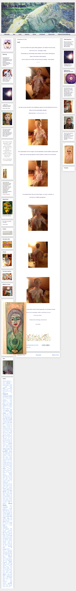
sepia (3, 544)
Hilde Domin (5, 470)
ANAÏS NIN (8, 390)
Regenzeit (10, 530)
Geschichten (10, 455)
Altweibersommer (5, 389)
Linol (6, 487)
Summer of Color (5, 558)
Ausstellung (10, 397)
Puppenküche (5, 527)
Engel (3, 437)
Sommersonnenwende (6, 548)
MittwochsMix (5, 502)
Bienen (4, 403)
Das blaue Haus (6, 421)
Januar (11, 475)
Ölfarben (8, 514)
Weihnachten (9, 576)
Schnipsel (42, 34)
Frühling (4, 449)
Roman (8, 532)
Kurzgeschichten (5, 483)
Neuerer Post (21, 355)
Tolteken (7, 566)
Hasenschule (5, 466)
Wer (14, 34)
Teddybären (5, 562)
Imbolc (4, 473)
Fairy (11, 439)
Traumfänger (8, 568)
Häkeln (11, 458)
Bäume (11, 399)
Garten (6, 450)
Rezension (4, 531)
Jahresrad (10, 474)
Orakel (8, 515)
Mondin (10, 506)
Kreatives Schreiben (6, 481)
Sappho (11, 536)
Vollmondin (4, 573)
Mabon (11, 489)
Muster (10, 508)
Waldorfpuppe (9, 574)
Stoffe (6, 554)
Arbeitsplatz (5, 395)
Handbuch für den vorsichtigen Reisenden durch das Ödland (7, 462)
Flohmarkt (10, 442)
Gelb (3, 452)
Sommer (4, 546)
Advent (4, 388)
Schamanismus (9, 537)
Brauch (11, 407)
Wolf (11, 581)
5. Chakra (10, 384)
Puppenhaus (5, 526)
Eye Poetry (10, 438)
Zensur (4, 585)
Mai (8, 490)
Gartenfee (10, 450)
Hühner (7, 471)
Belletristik (4, 401)
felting (9, 441)
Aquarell (5, 394)
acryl (11, 387)
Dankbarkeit (10, 420)
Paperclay (4, 518)
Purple (11, 528)
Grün (6, 458)
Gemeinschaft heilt (8, 452)
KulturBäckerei (5, 482)
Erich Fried (7, 437)
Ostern (11, 515)
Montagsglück (5, 507)
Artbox (4, 397)
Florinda (4, 443)
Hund (11, 471)
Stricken (4, 557)
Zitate (7, 585)
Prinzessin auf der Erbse (7, 524)
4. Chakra (6, 384)
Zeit (11, 584)
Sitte (3, 545)
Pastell (8, 518)
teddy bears (5, 561)
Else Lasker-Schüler (8, 436)
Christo (8, 415)
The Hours (8, 563)
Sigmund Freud (7, 544)
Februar (4, 441)
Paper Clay (9, 517)
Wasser (4, 575)
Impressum (51, 34)
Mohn (11, 505)
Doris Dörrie (5, 433)
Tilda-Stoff (4, 565)
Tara (7, 560)
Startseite (7, 34)
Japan (4, 476)
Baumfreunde (5, 400)
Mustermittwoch (6, 509)
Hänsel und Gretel (9, 464)
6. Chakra (10, 385)
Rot (9, 535)
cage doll (8, 411)
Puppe (4, 525)
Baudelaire (4, 399)
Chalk (8, 413)
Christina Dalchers (8, 414)
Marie (8, 491)
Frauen (10, 446)
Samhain (4, 536)
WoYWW (10, 583)
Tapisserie (4, 560)
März (11, 492)
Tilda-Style (10, 565)
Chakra (10, 412)
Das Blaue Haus (13, 6)
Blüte (3, 407)
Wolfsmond (4, 582)
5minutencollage (5, 385)
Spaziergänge (5, 551)
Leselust (10, 485)
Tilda (11, 564)
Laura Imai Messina (9, 484)
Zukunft (4, 586)
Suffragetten (10, 557)
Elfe (11, 435)
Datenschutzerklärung (64, 34)
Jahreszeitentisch (6, 475)
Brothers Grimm (6, 409)
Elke (3, 436)
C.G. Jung (4, 411)
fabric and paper (7, 439)
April (11, 392)
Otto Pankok (5, 516)
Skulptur (10, 545)
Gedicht (10, 451)
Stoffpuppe (10, 555)
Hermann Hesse (6, 469)
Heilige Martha (9, 467)
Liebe (7, 486)
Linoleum (10, 487)
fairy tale (4, 440)
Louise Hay (10, 488)
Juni (6, 476)
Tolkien (4, 566)
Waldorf (4, 574)
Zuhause (10, 585)
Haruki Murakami (6, 465)
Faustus (11, 440)
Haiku (8, 458)
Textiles (4, 563)
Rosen (4, 534)
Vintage (7, 571)
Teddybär (10, 561)
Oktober (4, 514)
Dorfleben (10, 432)
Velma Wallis (6, 569)
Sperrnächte (10, 551)
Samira (7, 536)
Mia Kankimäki (9, 498)
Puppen (11, 525)
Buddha (11, 410)
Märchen (4, 491)
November (10, 512)
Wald (11, 573)
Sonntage (4, 549)
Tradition (8, 567)
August (6, 397)
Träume (4, 568)
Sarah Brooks (5, 537)
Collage (10, 419)
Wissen (11, 580)
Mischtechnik (9, 501)
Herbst (4, 468)
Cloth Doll (5, 419)
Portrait (10, 523)
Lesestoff (4, 486)
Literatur (4, 488)
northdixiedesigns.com (41, 113)
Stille (11, 553)
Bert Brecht (9, 401)
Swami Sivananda (6, 194)
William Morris (9, 579)
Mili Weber (5, 501)
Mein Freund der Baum (6, 497)
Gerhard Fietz (9, 453)
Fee (6, 441)
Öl (5, 514)
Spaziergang (10, 550)
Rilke (4, 532)
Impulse (27, 34)
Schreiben (4, 540)
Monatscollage (5, 506)
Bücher (7, 410)
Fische (6, 442)
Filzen (4, 442)
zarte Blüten (8, 584)
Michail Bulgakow (6, 499)
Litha (7, 488)
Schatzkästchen (5, 538)
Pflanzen (4, 521)
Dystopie (8, 434)
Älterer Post (55, 355)
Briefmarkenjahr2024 (6, 408)
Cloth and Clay (8, 417)
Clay (7, 416)
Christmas (4, 415)
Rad (3, 529)
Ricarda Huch (9, 531)
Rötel (11, 535)
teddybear (10, 562)
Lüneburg (4, 489)
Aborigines (10, 386)
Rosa (11, 532)
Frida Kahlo (10, 448)
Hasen (11, 465)
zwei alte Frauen (8, 586)
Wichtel (4, 579)
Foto (11, 444)
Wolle (11, 582)
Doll (29, 347)
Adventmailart (9, 388)
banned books (9, 398)
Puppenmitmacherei (6, 528)
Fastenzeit (7, 440)
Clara (11, 415)
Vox (8, 573)
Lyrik (20, 34)
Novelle (7, 512)
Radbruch (7, 529)
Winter (4, 580)
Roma (6, 532)
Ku (11, 481)
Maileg (10, 490)
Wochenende (5, 581)
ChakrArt (4, 413)
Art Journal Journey (7, 396)
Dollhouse (4, 432)
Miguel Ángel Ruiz (9, 500)
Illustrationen (5, 472)
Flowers (10, 443)
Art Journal (9, 395)
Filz (11, 441)
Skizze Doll (7, 545)
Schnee (6, 539)
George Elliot (5, 453)
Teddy (11, 560)
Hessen (11, 469)
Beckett (11, 400)
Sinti (11, 544)
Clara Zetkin (5, 416)
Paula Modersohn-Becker (7, 520)
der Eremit (7, 423)
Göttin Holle (5, 457)
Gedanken (5, 451)
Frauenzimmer (5, 448)
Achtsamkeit (5, 387)
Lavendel (4, 485)
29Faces (8, 383)
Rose (3, 533)
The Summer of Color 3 (7, 564)
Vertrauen (7, 570)
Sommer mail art (7, 547)
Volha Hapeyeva (9, 572)
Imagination (10, 472)
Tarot (9, 560)
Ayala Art (4, 398)
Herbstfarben (10, 468)
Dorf (7, 432)
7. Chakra (5, 386)
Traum (11, 567)
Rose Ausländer (9, 533)
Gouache (10, 457)
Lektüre (7, 485)
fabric (3, 439)
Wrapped (4, 584)
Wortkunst (4, 583)
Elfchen (9, 435)
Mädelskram (5, 490)
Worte (34, 34)
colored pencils (5, 420)
